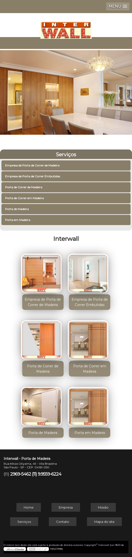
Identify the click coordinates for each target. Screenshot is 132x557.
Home (29, 507)
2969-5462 (20, 474)
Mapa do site (104, 522)
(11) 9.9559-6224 (46, 474)
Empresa (66, 507)
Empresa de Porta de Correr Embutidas (33, 176)
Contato (62, 522)
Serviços (66, 154)
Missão (103, 507)
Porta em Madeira (18, 220)
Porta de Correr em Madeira (24, 198)
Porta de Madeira (17, 209)
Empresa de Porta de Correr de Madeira (32, 165)
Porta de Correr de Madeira (24, 187)
